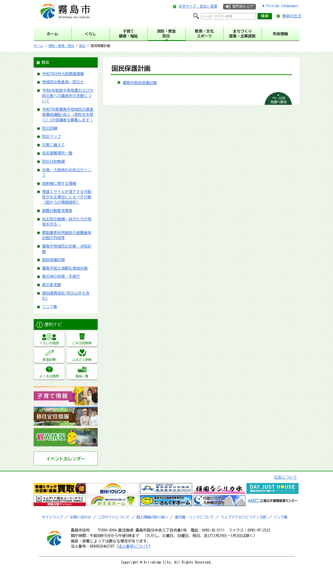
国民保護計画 (53, 260)
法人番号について (133, 546)
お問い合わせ (80, 517)
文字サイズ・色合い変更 (198, 6)
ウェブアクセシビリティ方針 (244, 517)
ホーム (38, 45)
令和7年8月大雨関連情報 (63, 74)
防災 (82, 45)
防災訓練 (49, 128)
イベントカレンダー (65, 459)
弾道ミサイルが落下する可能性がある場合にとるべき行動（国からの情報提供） (66, 197)
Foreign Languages (282, 6)
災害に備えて (53, 145)
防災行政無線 (53, 161)
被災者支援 (51, 285)
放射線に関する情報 (59, 183)
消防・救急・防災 (61, 45)
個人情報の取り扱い (152, 517)
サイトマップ (52, 517)
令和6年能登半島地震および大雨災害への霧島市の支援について (67, 96)
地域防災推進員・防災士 (63, 82)
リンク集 (49, 307)
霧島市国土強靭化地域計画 (65, 268)
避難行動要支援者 (57, 211)
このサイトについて (113, 517)
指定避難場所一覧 (57, 153)
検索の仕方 (291, 16)
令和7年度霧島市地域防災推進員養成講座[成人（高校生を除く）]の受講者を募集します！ (67, 115)
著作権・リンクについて (194, 517)
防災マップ (51, 136)
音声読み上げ (242, 6)
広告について (285, 477)
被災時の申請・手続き (61, 276)
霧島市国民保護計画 (140, 83)
